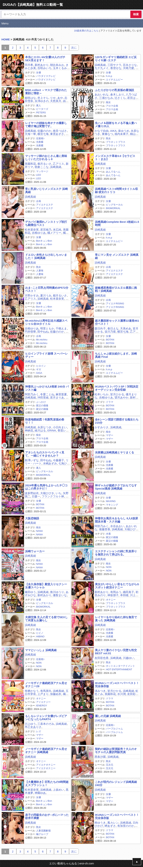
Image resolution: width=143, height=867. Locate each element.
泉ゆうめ (123, 130)
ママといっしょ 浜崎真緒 (41, 650)
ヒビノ (39, 633)
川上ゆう (30, 723)
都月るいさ (44, 163)
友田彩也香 (102, 657)
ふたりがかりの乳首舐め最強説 (114, 90)
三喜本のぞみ (45, 723)
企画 (38, 201)
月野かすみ (32, 295)
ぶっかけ (41, 402)
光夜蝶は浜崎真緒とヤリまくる (114, 452)
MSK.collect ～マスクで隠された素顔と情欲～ (46, 91)
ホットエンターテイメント (120, 665)
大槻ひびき (47, 493)
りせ (53, 97)
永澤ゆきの (42, 101)
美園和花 (30, 163)
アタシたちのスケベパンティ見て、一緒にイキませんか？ (44, 454)
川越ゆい (128, 657)
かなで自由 (102, 130)
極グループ (42, 834)
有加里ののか (125, 825)
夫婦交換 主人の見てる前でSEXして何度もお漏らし (46, 619)
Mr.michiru (41, 339)
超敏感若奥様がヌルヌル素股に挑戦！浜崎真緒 (116, 289)
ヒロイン (41, 365)
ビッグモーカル (114, 204)
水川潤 (121, 694)
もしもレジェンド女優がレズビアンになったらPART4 (46, 717)
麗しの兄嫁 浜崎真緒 (108, 716)
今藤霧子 (58, 460)
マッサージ (42, 171)
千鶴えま (61, 328)
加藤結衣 (55, 694)
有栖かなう (32, 690)
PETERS (41, 112)
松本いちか (102, 394)
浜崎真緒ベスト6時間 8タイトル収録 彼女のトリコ (116, 190)
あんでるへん (113, 171)
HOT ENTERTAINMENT (119, 669)
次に (74, 47)
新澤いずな (32, 460)
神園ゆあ (40, 792)
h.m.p (109, 76)
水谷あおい (117, 526)
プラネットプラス (115, 142)
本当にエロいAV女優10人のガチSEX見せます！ (45, 58)
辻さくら (120, 97)
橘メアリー (54, 232)
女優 (38, 72)
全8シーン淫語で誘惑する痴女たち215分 (116, 421)
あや (60, 97)
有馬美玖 (45, 690)
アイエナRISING (115, 303)
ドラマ (109, 402)
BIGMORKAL (113, 208)
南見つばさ (60, 130)
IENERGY (41, 705)
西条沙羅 (100, 756)
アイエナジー (43, 702)
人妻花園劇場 (43, 830)
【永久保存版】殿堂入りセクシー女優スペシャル (46, 586)
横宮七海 (43, 134)
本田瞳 (124, 595)
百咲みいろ (44, 68)
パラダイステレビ (45, 76)
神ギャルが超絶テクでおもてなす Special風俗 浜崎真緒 (116, 487)
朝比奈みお (57, 64)
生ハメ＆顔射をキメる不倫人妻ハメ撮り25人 (116, 124)
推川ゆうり (57, 592)
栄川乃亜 (110, 331)
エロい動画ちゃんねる (63, 863)
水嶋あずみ (50, 463)
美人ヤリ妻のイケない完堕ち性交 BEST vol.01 (116, 651)
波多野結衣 (32, 493)
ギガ (38, 369)
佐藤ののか (44, 130)
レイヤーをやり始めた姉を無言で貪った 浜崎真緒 (116, 619)
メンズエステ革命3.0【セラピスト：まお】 (115, 157)
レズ (38, 731)
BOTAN (110, 339)
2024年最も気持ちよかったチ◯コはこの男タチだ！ (46, 487)
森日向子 (100, 328)
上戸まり (43, 694)
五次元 (109, 764)
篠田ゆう (30, 592)
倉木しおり (117, 94)
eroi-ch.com (86, 863)
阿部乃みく (32, 394)
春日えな (113, 328)
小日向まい (60, 427)
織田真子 (128, 592)
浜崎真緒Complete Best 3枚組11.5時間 (117, 223)
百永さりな (130, 64)
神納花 (29, 430)
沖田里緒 (43, 397)
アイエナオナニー (45, 764)
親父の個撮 (42, 405)
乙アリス (58, 163)
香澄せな (115, 68)
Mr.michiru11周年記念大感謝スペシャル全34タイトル (46, 322)
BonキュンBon (44, 240)
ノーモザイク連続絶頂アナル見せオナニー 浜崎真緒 (46, 750)
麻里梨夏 (61, 394)
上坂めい (58, 789)
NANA (39, 531)
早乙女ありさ (33, 727)
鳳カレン (113, 822)
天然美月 (55, 101)
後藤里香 (104, 529)
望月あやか (121, 397)
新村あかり (42, 64)
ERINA (51, 430)
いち (58, 493)
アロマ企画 (112, 105)
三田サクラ (114, 64)
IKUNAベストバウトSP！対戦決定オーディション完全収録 (116, 388)
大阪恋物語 (32, 518)
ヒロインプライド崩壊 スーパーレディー (46, 355)
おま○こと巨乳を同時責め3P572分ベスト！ (46, 289)
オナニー (111, 599)
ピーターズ (42, 109)
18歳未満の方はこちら (86, 30)
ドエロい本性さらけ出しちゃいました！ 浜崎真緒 (46, 256)
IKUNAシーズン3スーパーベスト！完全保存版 (117, 816)
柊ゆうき (100, 822)
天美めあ (125, 328)
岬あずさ (110, 825)
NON (108, 567)
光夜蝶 (39, 142)
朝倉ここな (42, 166)
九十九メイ (102, 68)
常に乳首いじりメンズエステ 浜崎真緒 (46, 190)
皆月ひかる (117, 394)
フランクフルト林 (53, 496)
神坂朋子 (113, 595)
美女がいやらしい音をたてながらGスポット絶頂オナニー (117, 586)
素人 (38, 105)
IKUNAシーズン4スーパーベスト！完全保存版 (117, 684)
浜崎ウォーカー (35, 551)
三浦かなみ (106, 97)
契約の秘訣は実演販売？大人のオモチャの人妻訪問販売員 (116, 750)
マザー (109, 435)
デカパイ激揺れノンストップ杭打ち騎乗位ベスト (46, 223)
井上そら (43, 97)
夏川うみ (45, 295)
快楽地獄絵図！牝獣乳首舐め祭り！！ (44, 421)
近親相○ (40, 138)
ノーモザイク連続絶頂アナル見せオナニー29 (46, 684)
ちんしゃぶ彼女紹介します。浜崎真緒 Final (116, 355)
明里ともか (47, 328)
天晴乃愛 (128, 68)
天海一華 (30, 134)
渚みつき (100, 690)
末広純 (57, 229)
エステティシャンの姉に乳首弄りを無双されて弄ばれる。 (116, 553)
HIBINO (40, 636)
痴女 (108, 102)
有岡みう (115, 592)
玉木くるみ (60, 68)
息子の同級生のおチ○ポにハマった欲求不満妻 (47, 816)
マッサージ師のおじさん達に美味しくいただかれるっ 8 (46, 157)
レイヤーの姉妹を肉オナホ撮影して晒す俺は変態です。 (46, 124)
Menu (5, 23)
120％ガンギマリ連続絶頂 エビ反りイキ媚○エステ (116, 58)
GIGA (39, 373)
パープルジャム (114, 728)
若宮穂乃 (45, 229)
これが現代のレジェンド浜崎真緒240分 (116, 783)
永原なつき (44, 427)
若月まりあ (57, 397)
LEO (38, 174)
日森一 (36, 496)
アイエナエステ (44, 204)
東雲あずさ (57, 134)
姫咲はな (30, 97)
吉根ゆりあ (39, 232)
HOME (5, 39)
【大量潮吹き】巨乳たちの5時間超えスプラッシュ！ (47, 783)
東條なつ (107, 134)
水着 (108, 533)
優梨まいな (60, 595)
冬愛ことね (47, 394)
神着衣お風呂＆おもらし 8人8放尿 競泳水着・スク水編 (116, 520)
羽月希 (29, 64)
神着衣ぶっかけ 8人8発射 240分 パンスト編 (47, 388)
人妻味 (39, 270)
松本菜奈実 (32, 229)
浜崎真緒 (100, 64)
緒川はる (40, 430)
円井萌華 (30, 331)
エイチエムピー (114, 79)
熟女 (108, 138)
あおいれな (102, 94)
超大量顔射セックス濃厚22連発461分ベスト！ (117, 322)
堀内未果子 (121, 134)
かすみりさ (102, 427)
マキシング (112, 504)
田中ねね (43, 331)
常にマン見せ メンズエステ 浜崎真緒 (116, 256)
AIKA (113, 130)
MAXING (110, 501)
